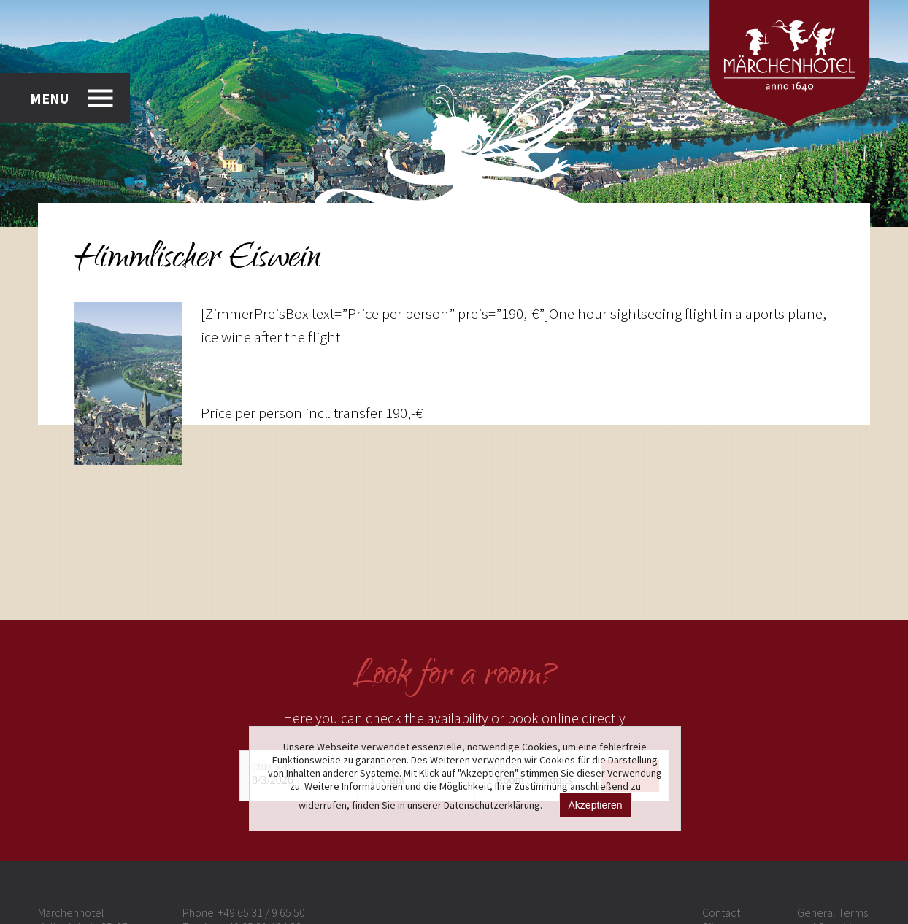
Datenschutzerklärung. (493, 805)
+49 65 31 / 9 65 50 (261, 912)
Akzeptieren (596, 805)
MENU (49, 98)
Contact (721, 912)
